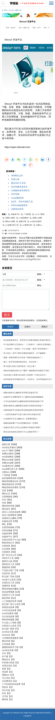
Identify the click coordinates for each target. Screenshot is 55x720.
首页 (5, 10)
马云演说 (6, 678)
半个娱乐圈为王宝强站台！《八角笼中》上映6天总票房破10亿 (28, 344)
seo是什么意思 (9, 580)
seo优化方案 (8, 632)
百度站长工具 (8, 583)
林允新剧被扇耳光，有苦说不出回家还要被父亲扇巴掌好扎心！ (28, 340)
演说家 (5, 672)
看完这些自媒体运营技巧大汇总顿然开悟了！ (21, 432)
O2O (4, 500)
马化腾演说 (7, 681)
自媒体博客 (7, 533)
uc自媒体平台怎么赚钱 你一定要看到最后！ (21, 419)
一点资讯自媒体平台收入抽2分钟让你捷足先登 (22, 414)
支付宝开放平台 (13, 230)
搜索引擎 (22, 221)
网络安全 (6, 659)
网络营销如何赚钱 (10, 589)
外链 (4, 503)
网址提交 (6, 509)
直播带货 (6, 586)
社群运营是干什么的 (11, 540)
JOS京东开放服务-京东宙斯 (17, 233)
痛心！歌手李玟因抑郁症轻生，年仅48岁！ (20, 362)
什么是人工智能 (9, 623)
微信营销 (6, 598)
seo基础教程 (24, 218)
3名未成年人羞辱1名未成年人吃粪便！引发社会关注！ (25, 375)
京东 (4, 653)
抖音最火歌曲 (8, 662)
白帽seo (39, 225)
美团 (4, 669)
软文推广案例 (8, 629)
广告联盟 (27, 214)
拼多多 (5, 687)
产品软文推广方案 (10, 570)
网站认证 (6, 493)
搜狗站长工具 (8, 564)
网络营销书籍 (8, 506)
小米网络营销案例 (10, 638)
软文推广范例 (8, 576)
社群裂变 (6, 552)
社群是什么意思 (9, 626)
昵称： (40, 274)
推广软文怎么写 (9, 555)
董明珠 (5, 699)
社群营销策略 (8, 527)
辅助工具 (18, 10)
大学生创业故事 (9, 610)
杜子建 (5, 656)
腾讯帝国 (6, 641)
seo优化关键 (8, 650)
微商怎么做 (7, 561)
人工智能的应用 (9, 601)
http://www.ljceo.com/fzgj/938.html (25, 259)
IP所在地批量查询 (19, 205)
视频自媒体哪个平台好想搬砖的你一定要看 (20, 423)
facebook (6, 635)
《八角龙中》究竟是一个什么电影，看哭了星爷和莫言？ (26, 349)
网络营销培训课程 (10, 487)
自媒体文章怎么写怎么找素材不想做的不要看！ (22, 427)
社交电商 (6, 549)
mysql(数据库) (17, 198)
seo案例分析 (27, 225)
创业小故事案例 (9, 515)
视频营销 (6, 567)
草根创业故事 (8, 607)
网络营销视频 (8, 619)
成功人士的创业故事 (11, 512)
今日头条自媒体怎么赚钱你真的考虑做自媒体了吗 (23, 401)
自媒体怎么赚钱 (9, 518)
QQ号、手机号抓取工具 (22, 202)
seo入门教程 (40, 214)
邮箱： (40, 280)
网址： (40, 285)
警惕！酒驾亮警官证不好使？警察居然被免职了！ (23, 357)
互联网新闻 (7, 497)
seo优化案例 (8, 613)
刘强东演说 (7, 666)
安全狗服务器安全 (19, 187)
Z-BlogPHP (27, 716)
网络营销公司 (8, 543)
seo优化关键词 (36, 221)
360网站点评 (17, 176)
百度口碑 (15, 179)
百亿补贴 (6, 690)
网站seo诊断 (10, 221)
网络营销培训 (8, 484)
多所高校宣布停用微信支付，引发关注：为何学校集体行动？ (27, 379)
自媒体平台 (15, 214)
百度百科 (6, 573)
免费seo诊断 (37, 218)
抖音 (4, 693)
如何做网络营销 (9, 478)
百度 (4, 490)
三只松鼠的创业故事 (11, 684)
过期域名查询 (17, 209)
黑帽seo (5, 675)
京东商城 (6, 644)
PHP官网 (15, 194)
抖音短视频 (7, 530)
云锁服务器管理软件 (20, 190)
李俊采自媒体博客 (16, 256)
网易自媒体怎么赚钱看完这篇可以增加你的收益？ (23, 406)
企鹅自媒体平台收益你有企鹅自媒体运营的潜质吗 (23, 410)
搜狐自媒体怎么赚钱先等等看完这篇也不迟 (20, 393)
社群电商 (6, 546)
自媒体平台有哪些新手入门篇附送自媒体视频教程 (23, 397)
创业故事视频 (8, 592)
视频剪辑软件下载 (10, 647)
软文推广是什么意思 (11, 604)
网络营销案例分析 (10, 481)
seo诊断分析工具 (12, 225)
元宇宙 (5, 696)
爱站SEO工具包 (18, 183)
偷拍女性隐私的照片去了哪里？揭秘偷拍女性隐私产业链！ (27, 371)
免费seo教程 (10, 218)
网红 (4, 524)
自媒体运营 (7, 521)
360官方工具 (8, 558)
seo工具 (11, 10)
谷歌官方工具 (8, 595)
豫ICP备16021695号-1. (44, 713)
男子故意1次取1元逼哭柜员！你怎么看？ (19, 366)
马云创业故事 (8, 616)
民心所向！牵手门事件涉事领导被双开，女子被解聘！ (25, 353)
